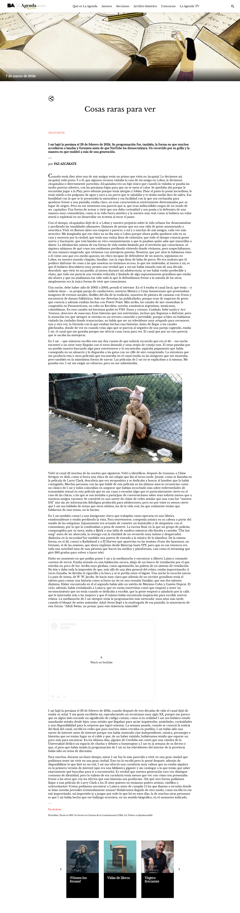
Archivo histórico (145, 6)
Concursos (168, 6)
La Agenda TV (189, 6)
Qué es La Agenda (85, 6)
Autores (107, 6)
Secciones (122, 6)
